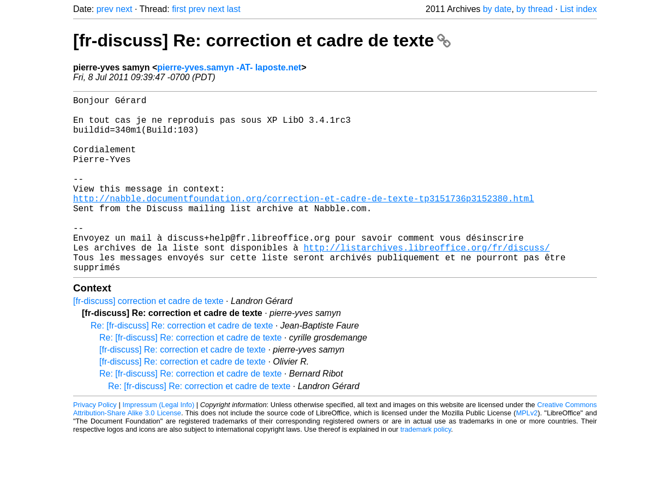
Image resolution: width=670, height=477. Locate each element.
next (124, 9)
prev (105, 9)
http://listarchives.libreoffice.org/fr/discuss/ (426, 282)
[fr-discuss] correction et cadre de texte (148, 340)
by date (497, 9)
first (179, 9)
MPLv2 (527, 452)
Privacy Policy (95, 444)
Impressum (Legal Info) (158, 444)
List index (578, 9)
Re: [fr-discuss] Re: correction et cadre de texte (182, 364)
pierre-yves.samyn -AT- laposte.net (229, 67)
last (234, 9)
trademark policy (425, 468)
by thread (534, 9)
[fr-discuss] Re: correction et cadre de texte (262, 40)
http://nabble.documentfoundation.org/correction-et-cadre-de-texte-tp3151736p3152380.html (303, 222)
